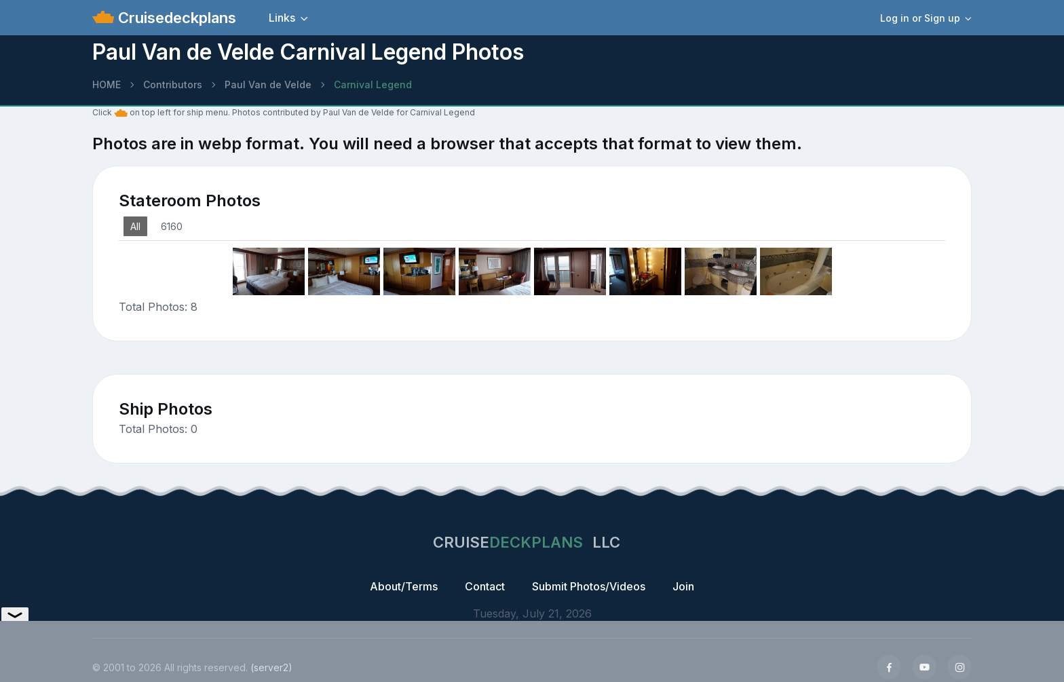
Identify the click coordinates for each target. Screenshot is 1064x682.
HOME (106, 84)
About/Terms (404, 586)
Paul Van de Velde (268, 84)
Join (683, 586)
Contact (485, 586)
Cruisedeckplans (175, 17)
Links (282, 17)
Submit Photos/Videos (588, 586)
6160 (172, 226)
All (135, 226)
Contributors (172, 84)
